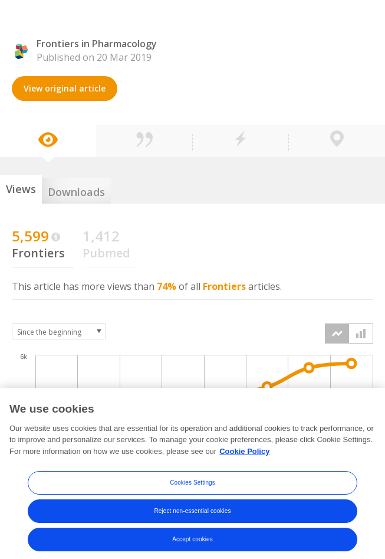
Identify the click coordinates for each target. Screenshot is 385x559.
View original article (65, 88)
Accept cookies (192, 544)
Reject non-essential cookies (192, 516)
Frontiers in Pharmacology (97, 43)
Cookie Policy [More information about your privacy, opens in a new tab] (244, 456)
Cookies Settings (192, 488)
